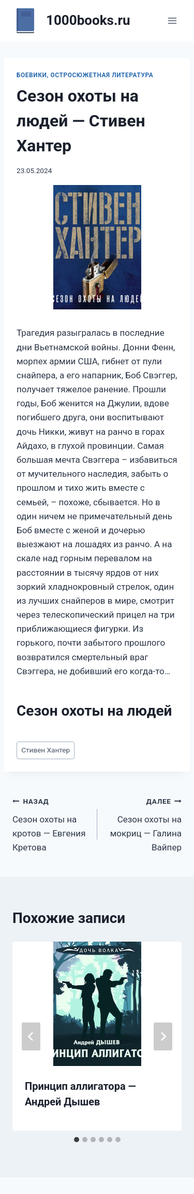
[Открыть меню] (172, 20)
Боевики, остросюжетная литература (85, 75)
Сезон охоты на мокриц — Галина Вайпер (144, 823)
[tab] (76, 1139)
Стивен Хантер (45, 750)
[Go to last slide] (31, 1036)
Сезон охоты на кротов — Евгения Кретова (50, 823)
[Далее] (163, 1036)
